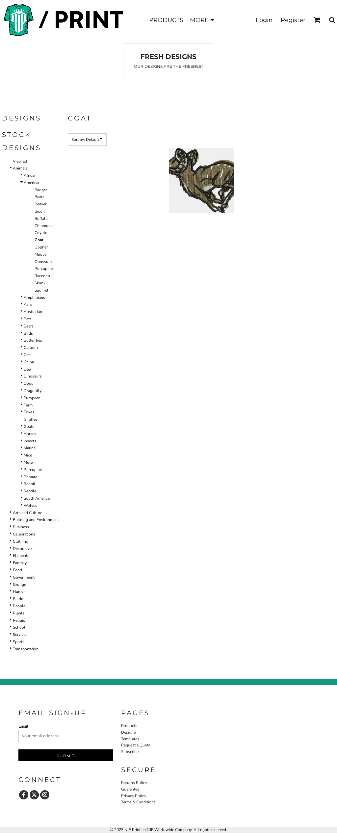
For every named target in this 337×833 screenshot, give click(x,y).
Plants (18, 613)
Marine (30, 448)
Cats (28, 354)
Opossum (43, 261)
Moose (40, 254)
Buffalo (41, 218)
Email (23, 726)
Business (21, 527)
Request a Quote (135, 745)
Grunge (19, 584)
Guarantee (130, 789)
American (32, 182)
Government (24, 577)
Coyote (41, 232)
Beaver (40, 204)
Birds (28, 333)
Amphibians (34, 297)
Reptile (30, 491)
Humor (19, 591)
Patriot (19, 598)
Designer (129, 732)
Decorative (22, 548)
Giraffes (31, 419)
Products (129, 725)
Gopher (41, 247)
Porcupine (44, 268)
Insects (30, 441)
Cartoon (31, 347)
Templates (130, 739)
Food (17, 570)
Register (293, 20)
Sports (18, 641)
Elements (21, 555)
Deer (28, 369)
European (32, 398)
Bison (40, 211)
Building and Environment (36, 519)
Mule (28, 462)
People (19, 606)
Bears (39, 196)
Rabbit (29, 483)
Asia (28, 304)
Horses (30, 433)
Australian (33, 311)
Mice (28, 455)
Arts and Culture (27, 512)
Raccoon (42, 275)
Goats (29, 426)
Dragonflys (33, 390)
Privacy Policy (133, 795)
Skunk (40, 283)
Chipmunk (44, 225)
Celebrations (24, 534)
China (29, 362)
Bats (28, 319)
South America (37, 498)
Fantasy (20, 562)
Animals (20, 168)
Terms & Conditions (138, 802)
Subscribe (130, 751)
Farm (28, 405)
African (30, 175)
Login (264, 20)
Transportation (26, 649)
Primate (30, 477)
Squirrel (41, 290)
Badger (41, 190)
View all (20, 161)
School (19, 627)
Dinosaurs (33, 376)
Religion (20, 620)
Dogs (28, 383)
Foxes (29, 412)
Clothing (20, 541)
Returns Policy (134, 782)
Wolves (30, 505)
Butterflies (33, 340)
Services (20, 634)
